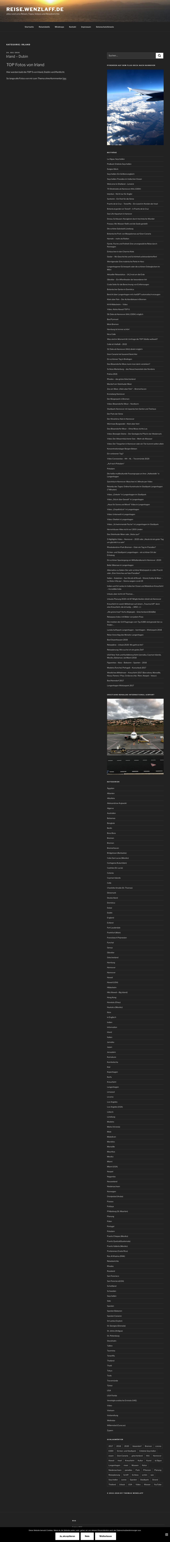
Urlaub (122, 1484)
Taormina (111, 1351)
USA (109, 1390)
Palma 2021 (112, 374)
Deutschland (112, 898)
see (152, 1475)
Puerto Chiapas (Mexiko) (117, 1236)
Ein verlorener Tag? (115, 453)
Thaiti (109, 1365)
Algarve (110, 808)
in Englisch (111, 1017)
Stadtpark (144, 1480)
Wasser (147, 1484)
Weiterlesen (105, 1536)
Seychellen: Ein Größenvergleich (120, 174)
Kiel (108, 1067)
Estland (110, 923)
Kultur (140, 1460)
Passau (110, 1201)
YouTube (157, 1484)
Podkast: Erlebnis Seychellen (119, 164)
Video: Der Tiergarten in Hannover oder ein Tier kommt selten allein (135, 444)
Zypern (110, 1430)
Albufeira (111, 798)
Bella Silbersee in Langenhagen (120, 565)
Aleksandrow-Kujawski (117, 803)
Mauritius (111, 1152)
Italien (109, 1037)
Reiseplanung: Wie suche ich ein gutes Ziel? (125, 650)
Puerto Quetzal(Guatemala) (118, 1241)
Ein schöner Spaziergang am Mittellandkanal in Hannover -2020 (134, 560)
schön (144, 1475)
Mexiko (110, 1156)
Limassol (111, 1092)
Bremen (110, 838)
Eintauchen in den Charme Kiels (120, 251)
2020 (126, 1446)
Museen (135, 1465)
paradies (128, 1470)
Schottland (111, 1286)
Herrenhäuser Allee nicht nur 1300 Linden (125, 529)
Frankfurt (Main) (114, 932)
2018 (118, 1446)
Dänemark (111, 893)
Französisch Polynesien (117, 937)
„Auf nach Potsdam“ (115, 463)
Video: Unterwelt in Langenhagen (121, 514)
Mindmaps (59, 27)
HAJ (148, 1456)
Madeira (110, 1122)
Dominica (111, 903)
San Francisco (113, 1276)
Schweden (111, 1291)
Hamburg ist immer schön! (118, 329)
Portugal (110, 1226)
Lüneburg (111, 1117)
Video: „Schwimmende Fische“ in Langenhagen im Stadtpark (133, 524)
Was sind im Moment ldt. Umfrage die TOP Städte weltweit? (132, 339)
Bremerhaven (113, 848)
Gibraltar (110, 952)
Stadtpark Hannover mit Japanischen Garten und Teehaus (131, 409)
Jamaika (110, 1042)
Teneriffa (111, 1356)
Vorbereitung (112, 1415)
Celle (109, 883)
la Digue (158, 1460)
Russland (111, 1271)
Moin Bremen (113, 324)
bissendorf (137, 1446)
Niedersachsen (113, 1186)
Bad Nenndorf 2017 (115, 680)
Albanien (110, 793)
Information (112, 1027)
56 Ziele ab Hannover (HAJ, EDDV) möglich (125, 314)
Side (109, 1301)
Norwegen (111, 1191)
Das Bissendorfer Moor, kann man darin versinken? (128, 364)
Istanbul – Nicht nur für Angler (119, 194)
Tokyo (109, 1370)
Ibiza (109, 1012)
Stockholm (111, 1341)
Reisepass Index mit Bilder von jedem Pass (125, 617)
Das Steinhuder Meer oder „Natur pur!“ (123, 534)
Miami (109, 1161)
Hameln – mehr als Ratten (118, 238)
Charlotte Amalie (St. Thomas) (120, 888)
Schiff (125, 1475)
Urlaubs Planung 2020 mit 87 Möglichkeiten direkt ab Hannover (134, 599)
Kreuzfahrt (111, 1082)
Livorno (110, 1097)
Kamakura (111, 1057)
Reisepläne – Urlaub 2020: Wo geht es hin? (125, 645)
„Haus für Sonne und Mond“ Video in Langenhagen (128, 504)
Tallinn (109, 1346)
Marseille (111, 1146)
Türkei (109, 1385)
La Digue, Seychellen (116, 159)
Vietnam (110, 1410)
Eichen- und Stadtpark (126, 1451)
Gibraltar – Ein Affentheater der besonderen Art (127, 279)
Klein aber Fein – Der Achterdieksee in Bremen (126, 299)
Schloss (135, 1475)
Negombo (111, 1176)
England (110, 917)
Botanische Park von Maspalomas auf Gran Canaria (129, 234)
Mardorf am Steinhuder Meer (119, 384)
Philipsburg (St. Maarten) (117, 1211)
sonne (123, 1480)
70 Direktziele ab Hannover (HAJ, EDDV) (124, 189)
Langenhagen (113, 1087)
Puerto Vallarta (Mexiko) (117, 1246)
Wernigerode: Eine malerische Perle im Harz (125, 261)
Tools (109, 1375)
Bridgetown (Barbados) (117, 853)
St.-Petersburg (113, 1336)
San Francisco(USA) (115, 1281)
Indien (109, 1022)
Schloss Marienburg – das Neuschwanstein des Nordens (131, 369)
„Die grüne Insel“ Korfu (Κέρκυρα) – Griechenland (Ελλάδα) (131, 612)
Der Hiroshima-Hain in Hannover (120, 419)
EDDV (111, 1451)
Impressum (86, 27)
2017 (111, 1446)
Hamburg (111, 962)
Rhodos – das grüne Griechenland (121, 379)
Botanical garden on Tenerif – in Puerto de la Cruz (128, 209)
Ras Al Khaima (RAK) (116, 1256)
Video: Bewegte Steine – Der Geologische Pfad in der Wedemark (134, 434)
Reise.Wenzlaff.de (35, 9)
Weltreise (111, 1420)
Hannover (111, 967)
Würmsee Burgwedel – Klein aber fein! (123, 424)
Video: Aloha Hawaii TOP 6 (118, 309)
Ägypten (110, 788)
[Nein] (166, 1534)
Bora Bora (111, 833)
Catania (110, 873)
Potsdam (111, 468)
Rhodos (110, 1266)
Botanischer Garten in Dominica (120, 289)
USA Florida (112, 1395)
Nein (87, 1536)
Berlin (109, 828)
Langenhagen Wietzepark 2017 (120, 685)
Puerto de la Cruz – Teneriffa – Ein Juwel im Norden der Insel (132, 204)
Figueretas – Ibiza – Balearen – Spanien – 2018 (127, 662)
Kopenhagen (112, 1072)
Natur (144, 1465)
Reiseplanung (114, 1475)
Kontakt (72, 27)
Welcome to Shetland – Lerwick (120, 184)
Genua (110, 947)
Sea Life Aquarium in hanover (119, 214)
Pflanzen (147, 1470)
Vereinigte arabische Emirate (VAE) (122, 1400)
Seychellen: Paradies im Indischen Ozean (124, 179)
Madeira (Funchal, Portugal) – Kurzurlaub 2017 (126, 668)
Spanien (110, 1306)
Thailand (110, 1360)
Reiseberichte (113, 1261)
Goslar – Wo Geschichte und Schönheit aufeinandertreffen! (132, 256)
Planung (110, 1216)
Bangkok (111, 823)
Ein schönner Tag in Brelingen (119, 359)
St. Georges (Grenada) (116, 1326)
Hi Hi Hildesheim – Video (117, 304)
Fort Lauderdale (113, 927)
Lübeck (110, 1112)
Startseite (29, 27)
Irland (109, 1032)
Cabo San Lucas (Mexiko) (118, 858)
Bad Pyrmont (112, 319)
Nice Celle (111, 334)
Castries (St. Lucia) (115, 868)
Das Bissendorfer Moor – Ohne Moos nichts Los (127, 429)
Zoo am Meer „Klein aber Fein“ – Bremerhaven (126, 389)
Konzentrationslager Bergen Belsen (122, 449)
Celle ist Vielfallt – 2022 (117, 344)
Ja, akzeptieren (67, 1536)
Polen (109, 1221)
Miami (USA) (112, 1166)
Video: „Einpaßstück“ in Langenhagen (123, 509)
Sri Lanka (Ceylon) (114, 1321)
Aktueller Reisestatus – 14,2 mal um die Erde (126, 274)
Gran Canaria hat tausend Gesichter (122, 354)
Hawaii (110, 977)
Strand (155, 1480)
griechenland (137, 1456)
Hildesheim (111, 987)
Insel (120, 1460)
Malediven (111, 1137)
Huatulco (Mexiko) (115, 1007)
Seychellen (111, 1296)
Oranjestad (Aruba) (115, 1196)
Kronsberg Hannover (116, 394)
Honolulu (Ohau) (114, 1002)
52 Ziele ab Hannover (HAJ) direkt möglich (125, 349)
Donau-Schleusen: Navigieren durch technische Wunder (131, 219)
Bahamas (111, 818)
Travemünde (112, 1380)
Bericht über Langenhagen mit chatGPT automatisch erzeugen (133, 294)
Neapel (110, 1171)
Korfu (109, 1077)
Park (138, 1470)
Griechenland (112, 957)
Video (109, 1405)
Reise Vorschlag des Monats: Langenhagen (125, 635)
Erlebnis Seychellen (147, 1451)
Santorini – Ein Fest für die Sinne (120, 199)
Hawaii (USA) (112, 982)
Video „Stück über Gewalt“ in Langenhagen (125, 499)
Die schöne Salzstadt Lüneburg (120, 228)
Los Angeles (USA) (115, 1107)
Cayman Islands (114, 878)
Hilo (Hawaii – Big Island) (117, 992)
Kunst (148, 1460)
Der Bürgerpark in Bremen (118, 399)
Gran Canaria (122, 1456)
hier (64, 78)
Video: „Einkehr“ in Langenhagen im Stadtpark (126, 494)
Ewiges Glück (112, 169)
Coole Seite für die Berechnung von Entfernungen (128, 284)
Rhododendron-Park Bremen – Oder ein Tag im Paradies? (131, 547)
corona (158, 1446)
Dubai (109, 908)
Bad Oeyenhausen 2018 (117, 640)
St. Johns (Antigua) (115, 1331)
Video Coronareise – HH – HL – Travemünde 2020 (128, 459)
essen (111, 1456)
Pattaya (110, 1206)
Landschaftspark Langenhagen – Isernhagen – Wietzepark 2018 (134, 630)
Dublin (109, 913)
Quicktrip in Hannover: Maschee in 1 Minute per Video (129, 481)
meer (126, 1465)
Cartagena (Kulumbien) (117, 863)
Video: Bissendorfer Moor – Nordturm (123, 404)
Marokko (111, 1142)
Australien (111, 813)
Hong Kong (111, 997)
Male (109, 1132)
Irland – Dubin (17, 56)
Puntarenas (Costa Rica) (117, 1251)
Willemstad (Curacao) (116, 1425)
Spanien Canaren (114, 1316)
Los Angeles (112, 1102)
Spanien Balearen (114, 1311)
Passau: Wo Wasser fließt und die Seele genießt (127, 224)
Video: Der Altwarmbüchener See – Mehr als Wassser (129, 439)
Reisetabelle (44, 27)
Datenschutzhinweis (105, 27)
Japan (109, 1047)
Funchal (110, 942)
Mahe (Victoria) (113, 1127)
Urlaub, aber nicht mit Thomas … (120, 594)
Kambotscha (112, 1062)
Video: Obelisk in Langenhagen (120, 519)
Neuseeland (112, 1181)
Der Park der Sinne (115, 414)
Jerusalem (111, 1052)
